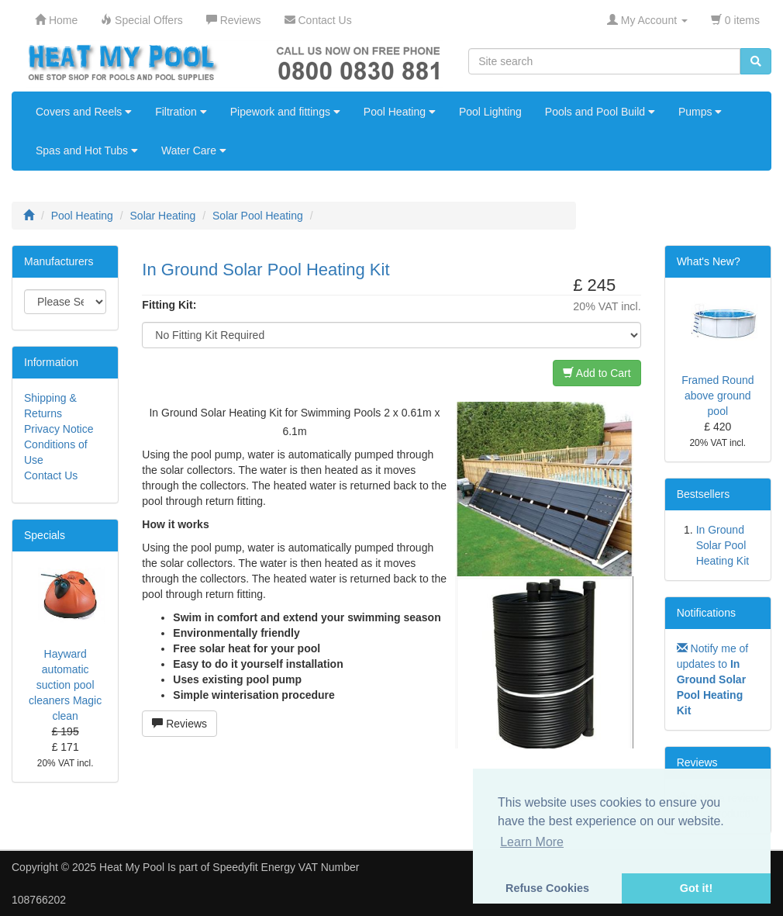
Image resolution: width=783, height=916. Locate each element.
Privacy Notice (58, 429)
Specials (44, 535)
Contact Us (51, 475)
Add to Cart (597, 373)
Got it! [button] (696, 888)
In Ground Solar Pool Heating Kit (722, 545)
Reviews (179, 723)
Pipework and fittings (285, 111)
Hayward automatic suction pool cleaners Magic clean (65, 685)
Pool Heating (400, 111)
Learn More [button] (532, 842)
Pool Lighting (490, 111)
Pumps (700, 111)
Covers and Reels (84, 111)
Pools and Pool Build (600, 111)
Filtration (181, 111)
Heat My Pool (131, 867)
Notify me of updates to (713, 679)
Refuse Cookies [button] (547, 888)
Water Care (193, 150)
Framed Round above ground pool (717, 395)
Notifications (706, 613)
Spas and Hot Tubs (87, 150)
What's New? (708, 261)
